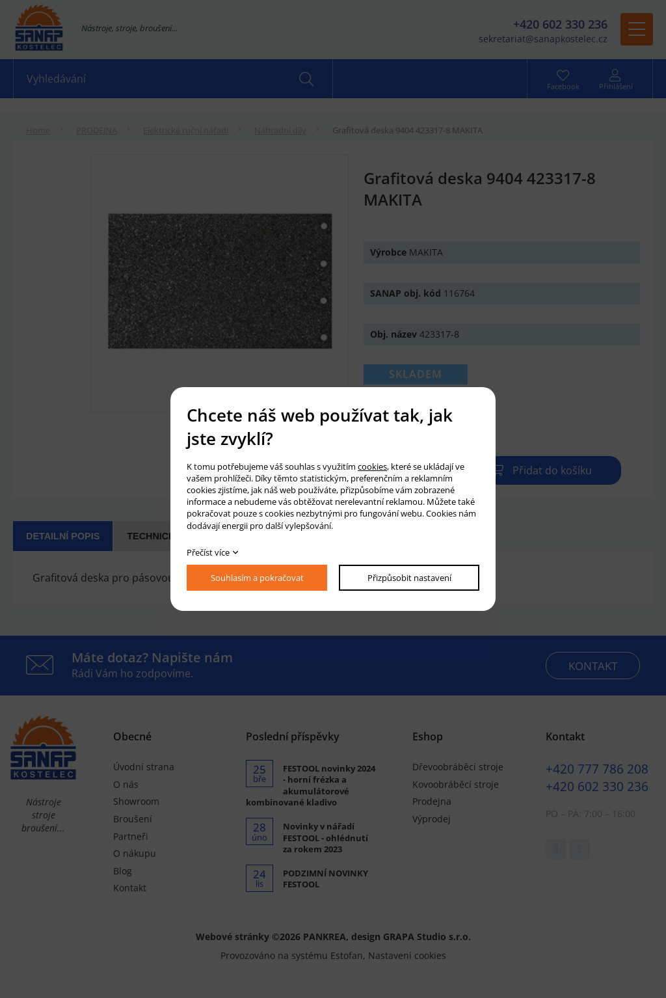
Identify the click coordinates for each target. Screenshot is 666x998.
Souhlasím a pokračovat (257, 578)
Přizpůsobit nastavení (409, 578)
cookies (372, 466)
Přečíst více (208, 552)
